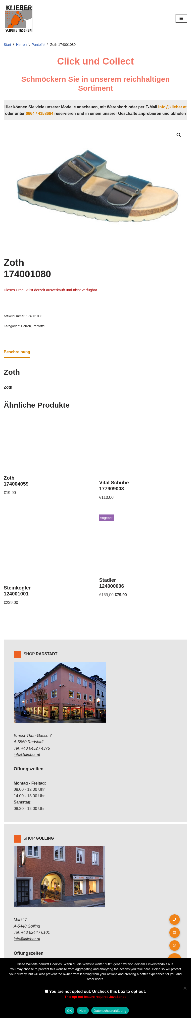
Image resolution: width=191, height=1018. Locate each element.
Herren (21, 45)
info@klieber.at (172, 107)
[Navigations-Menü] (181, 18)
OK (69, 1011)
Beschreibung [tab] (17, 352)
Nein (82, 1011)
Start (7, 45)
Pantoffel (38, 45)
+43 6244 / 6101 (35, 933)
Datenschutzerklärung (110, 1011)
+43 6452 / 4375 (35, 749)
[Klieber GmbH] (19, 18)
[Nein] (184, 988)
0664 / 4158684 (39, 113)
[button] (178, 135)
